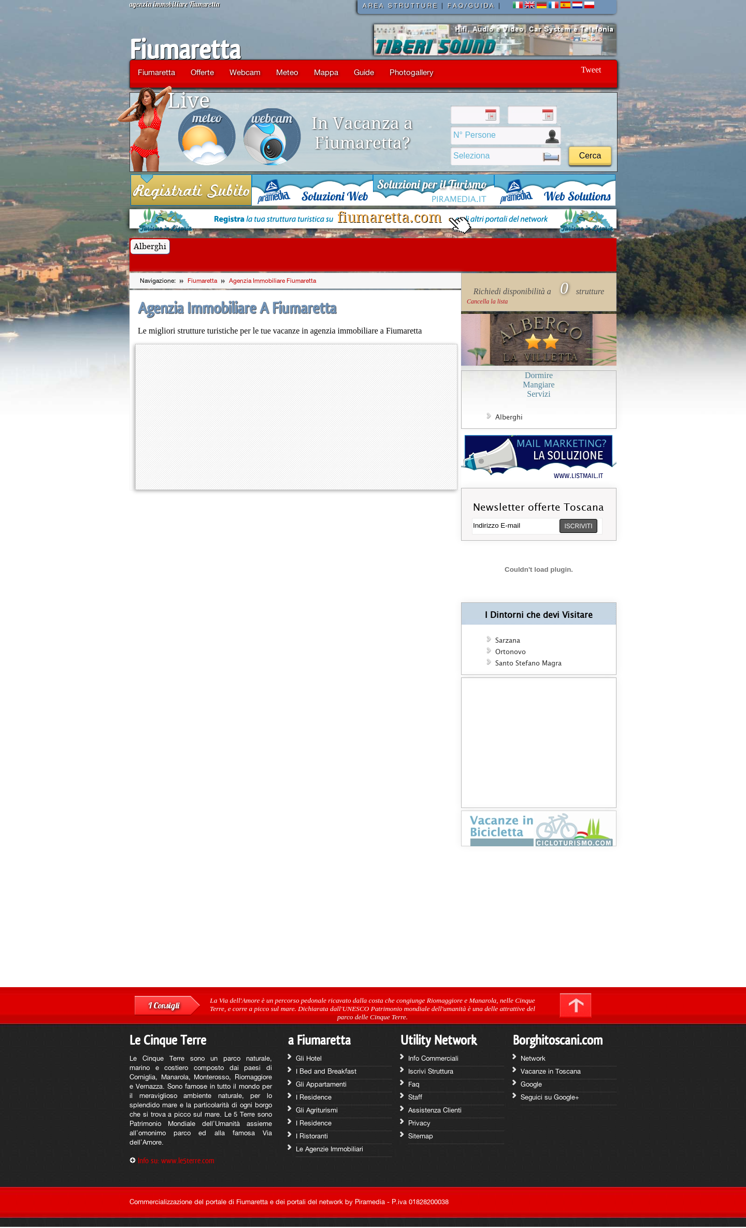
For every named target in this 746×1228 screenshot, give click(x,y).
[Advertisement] (538, 920)
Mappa (326, 72)
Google (531, 1084)
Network (533, 1058)
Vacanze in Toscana (551, 1071)
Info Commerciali (433, 1058)
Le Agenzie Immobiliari (329, 1149)
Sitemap (420, 1136)
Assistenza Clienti (435, 1110)
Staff (415, 1097)
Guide (364, 72)
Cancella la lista (487, 301)
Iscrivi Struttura (430, 1071)
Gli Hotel (309, 1058)
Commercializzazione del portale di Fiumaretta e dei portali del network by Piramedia (257, 1201)
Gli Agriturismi (317, 1110)
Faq (414, 1084)
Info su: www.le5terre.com (176, 1160)
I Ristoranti (312, 1136)
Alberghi (150, 246)
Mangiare (538, 384)
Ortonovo (510, 652)
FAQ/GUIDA (471, 5)
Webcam (245, 72)
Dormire (539, 375)
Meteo (287, 72)
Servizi (538, 393)
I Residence (314, 1097)
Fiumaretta (185, 50)
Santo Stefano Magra (528, 663)
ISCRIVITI (578, 526)
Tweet (591, 69)
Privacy (419, 1123)
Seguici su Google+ (550, 1097)
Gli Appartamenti (321, 1084)
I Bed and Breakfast (326, 1071)
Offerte (202, 72)
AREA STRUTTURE (400, 5)
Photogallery (412, 72)
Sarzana (507, 640)
